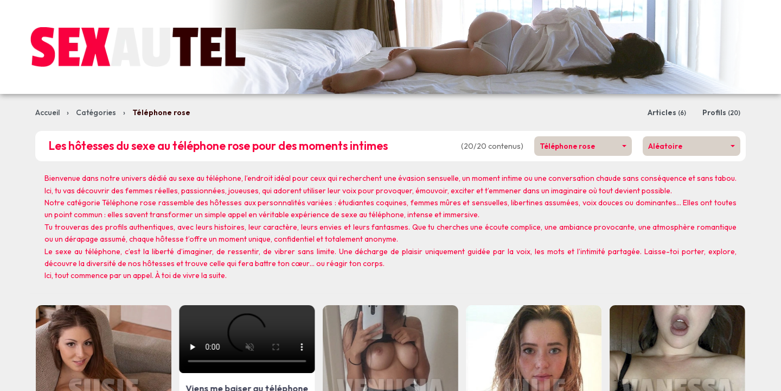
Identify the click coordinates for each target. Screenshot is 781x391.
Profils (721, 112)
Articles (667, 112)
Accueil (47, 112)
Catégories (96, 112)
